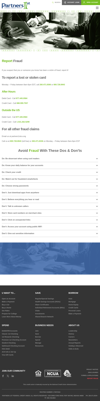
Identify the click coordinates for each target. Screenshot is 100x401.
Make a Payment (8, 302)
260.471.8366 (45, 85)
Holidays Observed (75, 346)
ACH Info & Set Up (9, 352)
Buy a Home (6, 308)
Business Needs (44, 325)
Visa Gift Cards (7, 355)
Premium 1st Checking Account (14, 340)
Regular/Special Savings (44, 299)
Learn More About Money (11, 317)
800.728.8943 (59, 85)
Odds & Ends (73, 349)
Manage (38, 343)
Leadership (72, 331)
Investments (40, 314)
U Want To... (8, 293)
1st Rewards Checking (10, 337)
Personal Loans (74, 311)
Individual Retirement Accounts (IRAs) (50, 308)
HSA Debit (6, 349)
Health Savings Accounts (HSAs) (47, 302)
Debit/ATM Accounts (9, 331)
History (71, 334)
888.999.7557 (22, 103)
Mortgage (72, 302)
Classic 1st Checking (10, 334)
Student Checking (9, 343)
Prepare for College (9, 314)
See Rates (6, 311)
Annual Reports (74, 343)
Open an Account (8, 299)
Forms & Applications (89, 375)
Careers (71, 337)
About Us (73, 325)
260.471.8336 (37, 141)
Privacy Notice (92, 369)
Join (37, 331)
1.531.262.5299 (23, 122)
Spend (5, 325)
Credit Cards (73, 308)
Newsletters (73, 340)
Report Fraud (92, 378)
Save (37, 334)
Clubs (37, 311)
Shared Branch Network (44, 317)
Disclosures (93, 372)
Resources (39, 346)
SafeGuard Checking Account (13, 346)
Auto (70, 299)
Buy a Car (5, 305)
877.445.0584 (21, 98)
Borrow (38, 337)
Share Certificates (42, 305)
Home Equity (73, 305)
